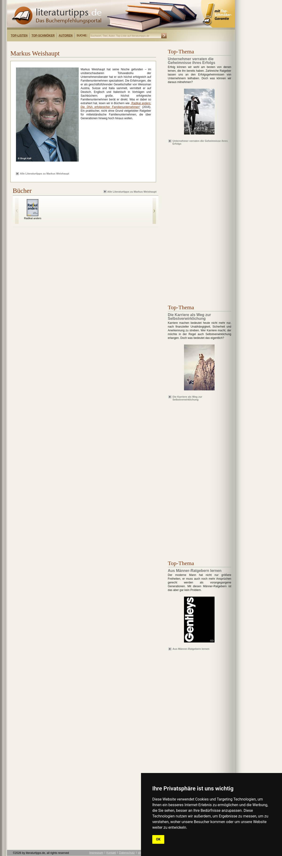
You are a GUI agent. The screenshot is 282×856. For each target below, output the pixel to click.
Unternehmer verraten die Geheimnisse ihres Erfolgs (200, 142)
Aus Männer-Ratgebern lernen (190, 648)
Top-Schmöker (43, 35)
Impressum (96, 852)
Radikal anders (32, 218)
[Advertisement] (68, 45)
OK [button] (158, 839)
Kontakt (111, 852)
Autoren (66, 35)
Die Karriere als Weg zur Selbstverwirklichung (187, 397)
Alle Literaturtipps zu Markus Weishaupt (44, 173)
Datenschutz (127, 852)
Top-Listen (19, 35)
